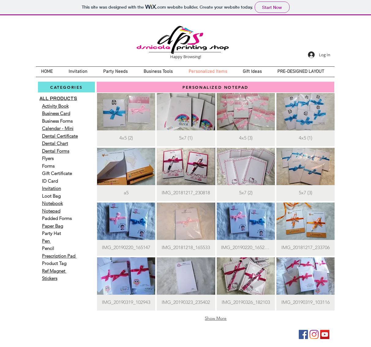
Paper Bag (52, 226)
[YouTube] (324, 334)
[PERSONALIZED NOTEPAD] (215, 87)
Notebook (52, 203)
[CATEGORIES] (66, 87)
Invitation (51, 188)
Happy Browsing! (185, 56)
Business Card (56, 113)
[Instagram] (314, 334)
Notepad (51, 211)
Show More (216, 318)
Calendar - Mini (57, 128)
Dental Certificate (60, 136)
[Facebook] (303, 334)
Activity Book (55, 106)
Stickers (49, 278)
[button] (126, 119)
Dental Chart (55, 143)
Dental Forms (55, 151)
